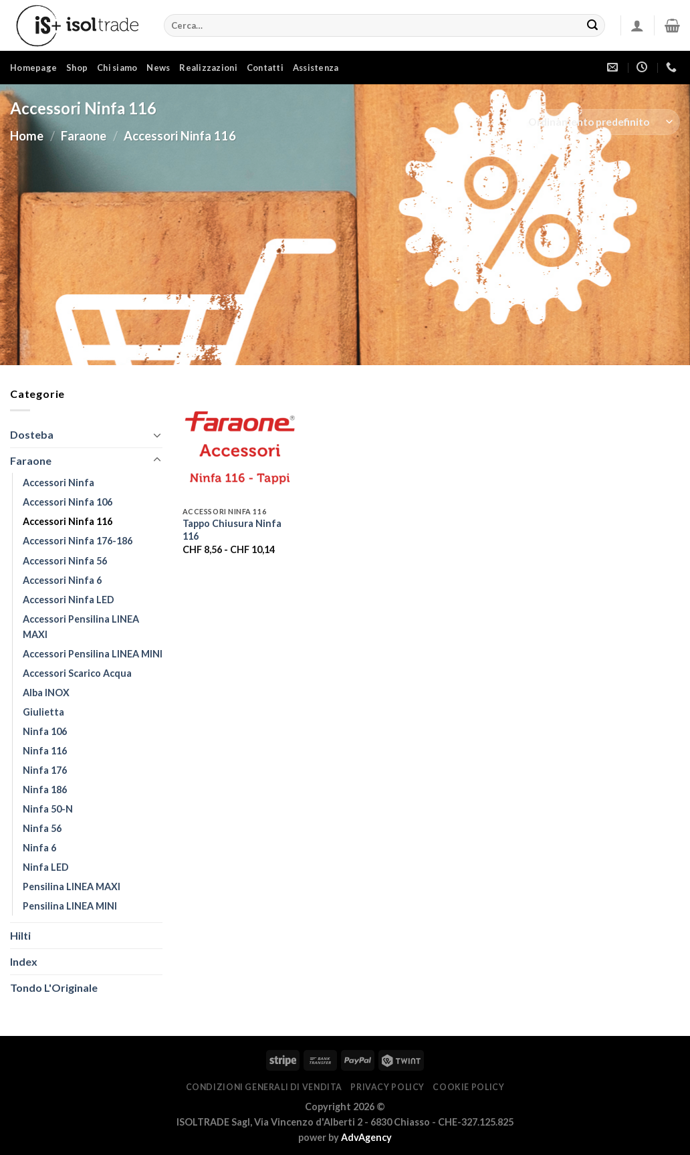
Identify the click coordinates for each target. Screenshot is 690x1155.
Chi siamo (117, 67)
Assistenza (316, 67)
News (158, 67)
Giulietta (43, 712)
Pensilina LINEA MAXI (71, 886)
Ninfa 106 (45, 731)
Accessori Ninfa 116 (67, 521)
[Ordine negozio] (600, 122)
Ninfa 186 (45, 789)
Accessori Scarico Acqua (77, 673)
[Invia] (592, 25)
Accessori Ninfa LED (68, 599)
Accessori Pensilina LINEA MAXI (81, 626)
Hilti (20, 935)
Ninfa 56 (42, 828)
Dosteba (31, 434)
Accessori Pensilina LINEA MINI (92, 653)
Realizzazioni (208, 67)
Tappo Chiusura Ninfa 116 (232, 530)
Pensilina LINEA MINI (70, 906)
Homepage (33, 67)
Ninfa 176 (45, 770)
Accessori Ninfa (58, 482)
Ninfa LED (46, 867)
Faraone (83, 135)
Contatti (265, 67)
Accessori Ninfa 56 (65, 560)
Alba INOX (46, 692)
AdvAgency (366, 1137)
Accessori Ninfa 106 (67, 502)
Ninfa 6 (39, 847)
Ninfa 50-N (48, 809)
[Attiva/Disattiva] (157, 435)
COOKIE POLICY (468, 1087)
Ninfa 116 (45, 750)
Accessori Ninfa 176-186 (77, 540)
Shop (77, 67)
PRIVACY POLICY (387, 1087)
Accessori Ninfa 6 (62, 580)
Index (23, 961)
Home (26, 135)
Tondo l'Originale (54, 987)
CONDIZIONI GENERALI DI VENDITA (264, 1087)
